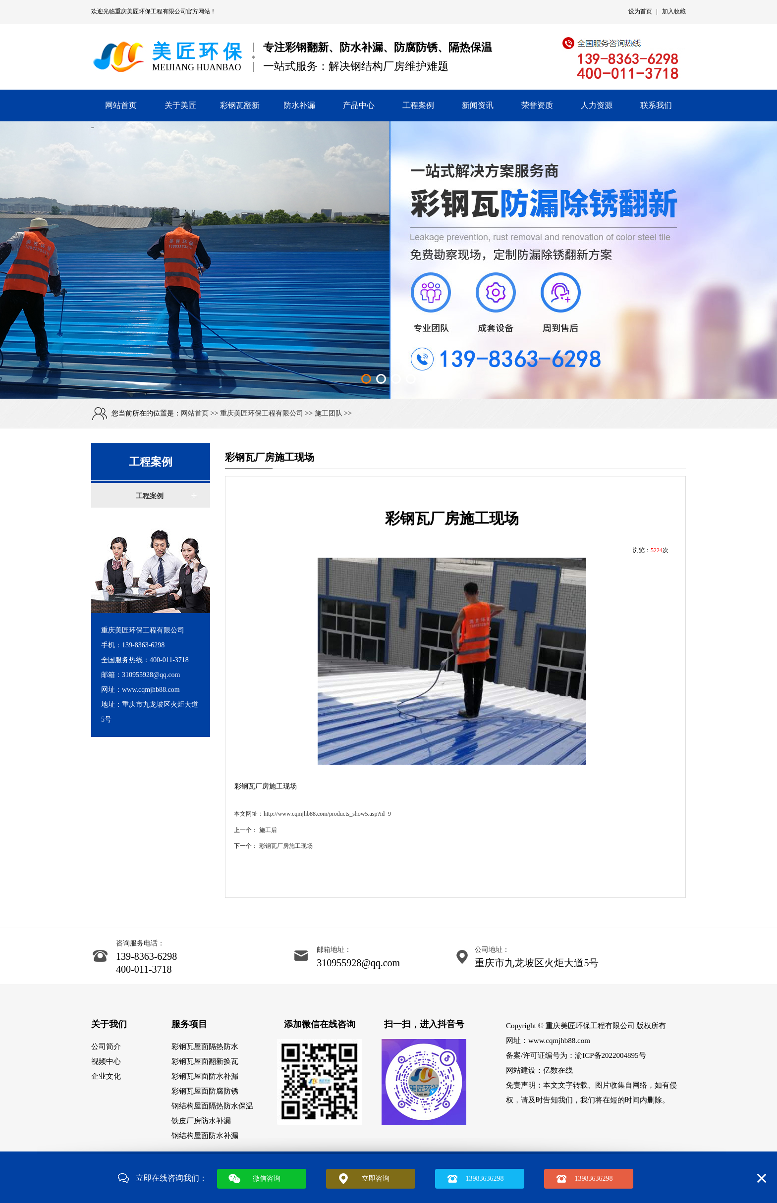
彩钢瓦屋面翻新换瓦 (204, 1061)
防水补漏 (299, 105)
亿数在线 (558, 1070)
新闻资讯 (478, 105)
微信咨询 (266, 1178)
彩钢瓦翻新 (240, 105)
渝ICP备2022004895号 (610, 1055)
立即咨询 (375, 1178)
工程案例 (418, 105)
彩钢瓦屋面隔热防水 (204, 1046)
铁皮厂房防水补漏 (201, 1121)
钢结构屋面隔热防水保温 (212, 1106)
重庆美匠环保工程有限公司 (150, 11)
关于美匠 (180, 105)
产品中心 (359, 105)
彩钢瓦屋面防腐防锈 (204, 1091)
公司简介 (106, 1046)
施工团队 (328, 413)
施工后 (268, 830)
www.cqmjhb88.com (559, 1041)
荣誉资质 (537, 105)
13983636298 (485, 1178)
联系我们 (656, 105)
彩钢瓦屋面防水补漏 (204, 1076)
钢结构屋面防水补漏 (204, 1136)
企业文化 (106, 1076)
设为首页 (640, 11)
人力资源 (596, 105)
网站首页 (121, 105)
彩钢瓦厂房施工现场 (286, 845)
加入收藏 (674, 11)
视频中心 (106, 1061)
